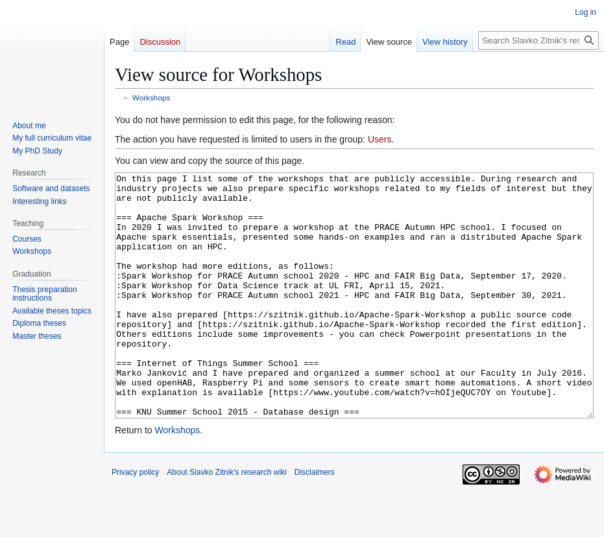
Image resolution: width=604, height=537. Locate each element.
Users (380, 139)
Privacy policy (135, 520)
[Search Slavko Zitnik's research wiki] (538, 40)
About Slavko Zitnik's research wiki (226, 520)
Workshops (151, 97)
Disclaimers (315, 520)
